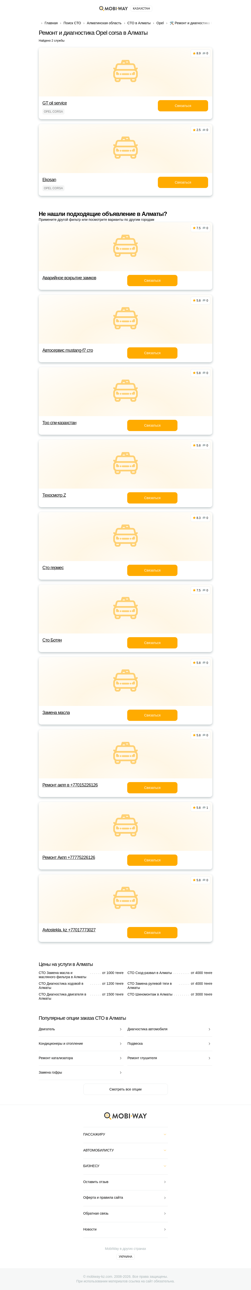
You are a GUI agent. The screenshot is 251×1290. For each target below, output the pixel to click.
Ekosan (49, 179)
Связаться (183, 106)
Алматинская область (104, 23)
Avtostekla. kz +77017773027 (69, 929)
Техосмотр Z (54, 495)
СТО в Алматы (139, 23)
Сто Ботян (52, 640)
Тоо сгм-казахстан (59, 422)
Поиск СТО (72, 23)
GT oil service (54, 103)
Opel (160, 23)
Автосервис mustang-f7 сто (67, 350)
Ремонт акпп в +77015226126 (70, 785)
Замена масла (56, 712)
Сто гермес (52, 567)
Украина (125, 1256)
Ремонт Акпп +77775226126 (68, 857)
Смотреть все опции (125, 1089)
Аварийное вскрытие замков (69, 277)
